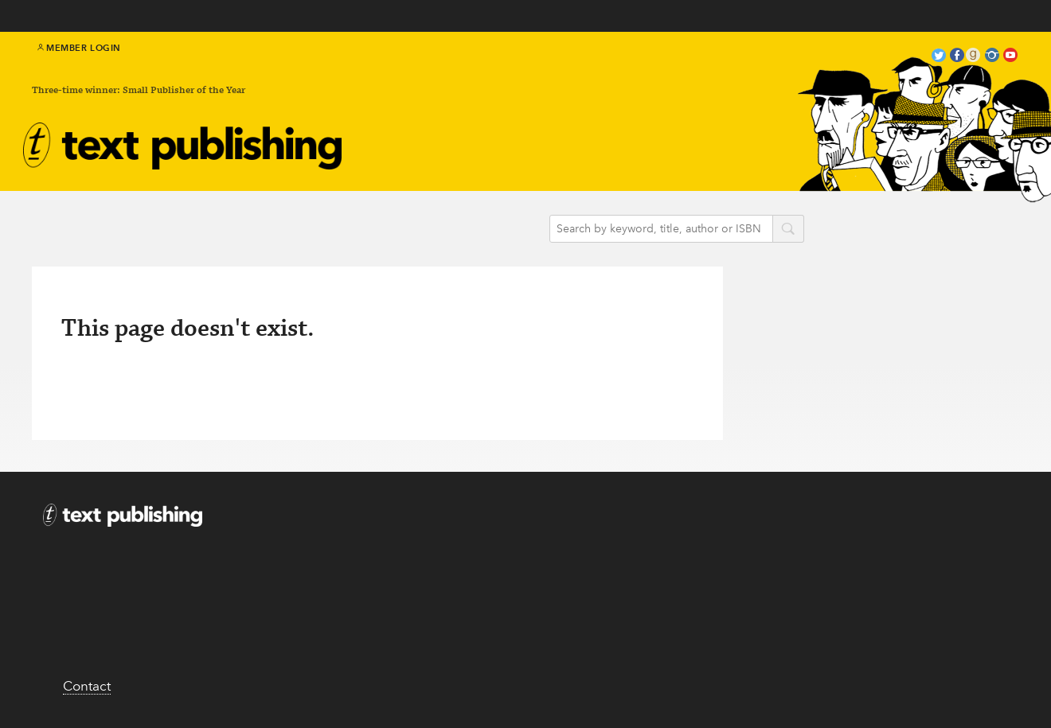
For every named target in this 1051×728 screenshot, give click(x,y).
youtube (1010, 57)
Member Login (79, 47)
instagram (992, 57)
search (788, 230)
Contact (87, 686)
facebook (957, 57)
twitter (939, 57)
